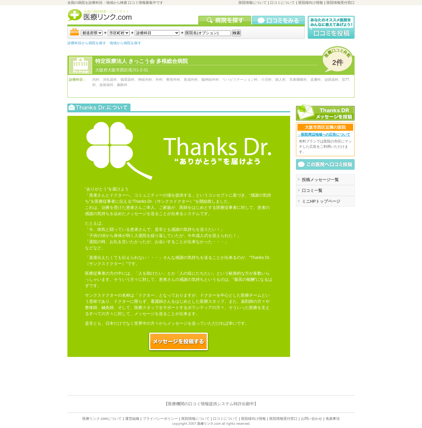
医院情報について (253, 3)
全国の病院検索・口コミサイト (106, 11)
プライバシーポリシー (160, 419)
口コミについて (282, 3)
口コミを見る (278, 20)
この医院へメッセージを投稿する (179, 341)
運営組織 (132, 419)
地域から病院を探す (125, 43)
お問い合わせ (311, 419)
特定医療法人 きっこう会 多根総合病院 (141, 61)
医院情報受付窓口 (340, 3)
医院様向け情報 (310, 3)
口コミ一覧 (312, 190)
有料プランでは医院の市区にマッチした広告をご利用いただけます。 (325, 146)
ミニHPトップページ (321, 201)
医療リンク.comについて (102, 419)
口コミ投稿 (331, 27)
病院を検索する (225, 20)
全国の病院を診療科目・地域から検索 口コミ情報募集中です (115, 3)
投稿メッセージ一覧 (320, 179)
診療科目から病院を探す (86, 43)
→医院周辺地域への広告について (323, 135)
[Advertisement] (325, 236)
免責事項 (333, 419)
